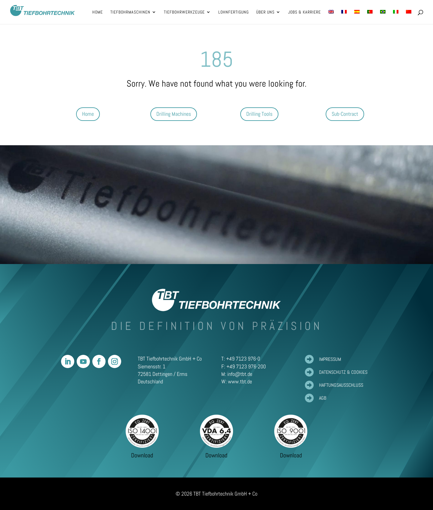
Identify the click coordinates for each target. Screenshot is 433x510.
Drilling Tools (259, 113)
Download (142, 455)
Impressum (330, 359)
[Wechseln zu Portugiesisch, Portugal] (370, 17)
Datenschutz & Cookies (343, 372)
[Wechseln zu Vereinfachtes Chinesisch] (408, 17)
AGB (322, 398)
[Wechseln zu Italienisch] (395, 17)
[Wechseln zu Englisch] (331, 17)
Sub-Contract (345, 113)
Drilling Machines (173, 113)
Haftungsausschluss (341, 385)
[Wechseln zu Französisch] (344, 17)
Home (88, 113)
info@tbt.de (239, 373)
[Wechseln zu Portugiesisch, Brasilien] (382, 17)
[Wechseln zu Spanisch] (357, 17)
